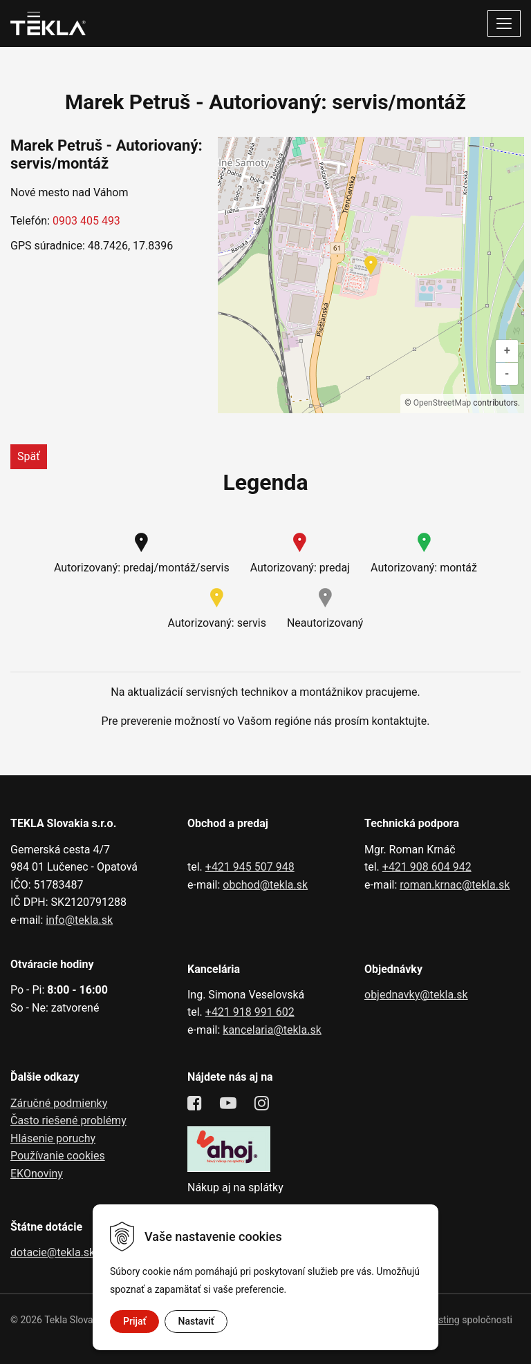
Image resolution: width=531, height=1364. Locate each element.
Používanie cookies (57, 1155)
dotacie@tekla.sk (52, 1252)
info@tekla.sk (79, 920)
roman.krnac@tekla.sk (455, 884)
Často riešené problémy (68, 1120)
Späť (28, 456)
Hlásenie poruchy (52, 1138)
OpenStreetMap (442, 403)
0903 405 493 (86, 220)
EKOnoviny (36, 1173)
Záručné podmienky (58, 1103)
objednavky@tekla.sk (416, 994)
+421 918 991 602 (250, 1012)
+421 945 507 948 (250, 866)
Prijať (134, 1321)
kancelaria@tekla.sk (272, 1029)
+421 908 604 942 (427, 866)
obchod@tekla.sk (265, 884)
